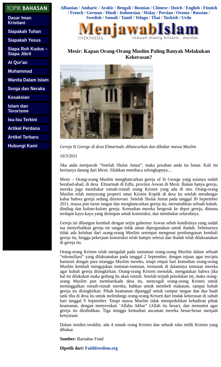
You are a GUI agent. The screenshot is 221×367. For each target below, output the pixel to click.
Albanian (69, 7)
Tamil (126, 17)
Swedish (94, 17)
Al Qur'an (17, 62)
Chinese (160, 7)
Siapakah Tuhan (24, 31)
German (94, 12)
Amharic (89, 7)
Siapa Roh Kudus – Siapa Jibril (28, 51)
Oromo (182, 12)
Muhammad (20, 71)
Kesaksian (18, 97)
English (193, 7)
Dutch (176, 7)
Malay (149, 12)
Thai (155, 17)
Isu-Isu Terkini (22, 119)
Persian (166, 12)
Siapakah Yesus (24, 40)
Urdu (186, 17)
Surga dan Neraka (26, 88)
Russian (200, 12)
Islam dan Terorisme (18, 108)
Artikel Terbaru (23, 137)
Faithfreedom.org (101, 348)
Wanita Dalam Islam (28, 80)
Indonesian (129, 12)
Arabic (107, 7)
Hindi (111, 12)
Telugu (141, 17)
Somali (111, 17)
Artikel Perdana (24, 128)
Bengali (124, 7)
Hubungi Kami (22, 145)
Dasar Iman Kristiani (19, 20)
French (76, 12)
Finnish (210, 7)
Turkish (170, 17)
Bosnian (141, 7)
